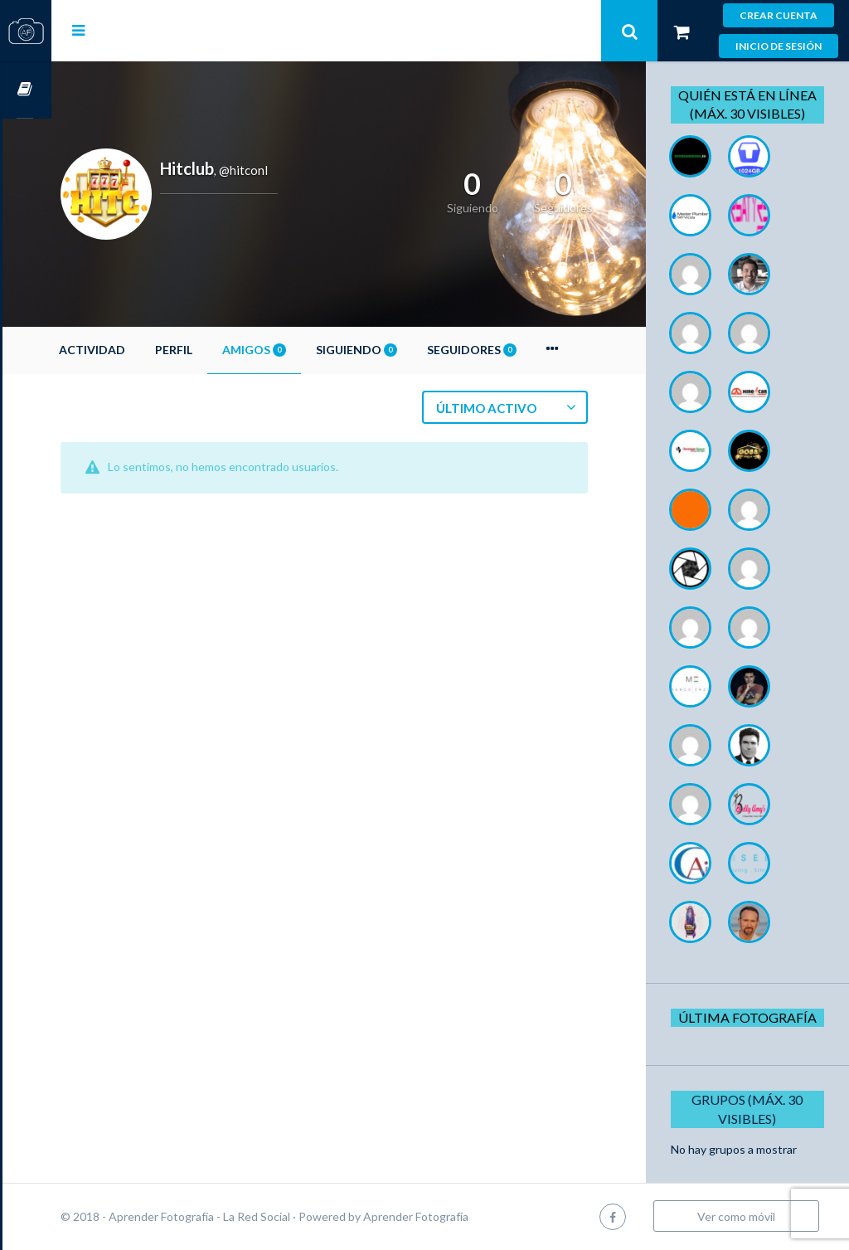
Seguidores (520, 350)
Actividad (141, 350)
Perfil (222, 350)
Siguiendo (405, 350)
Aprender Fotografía (464, 1216)
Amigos (303, 350)
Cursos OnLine (25, 90)
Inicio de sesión (778, 46)
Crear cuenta (778, 15)
